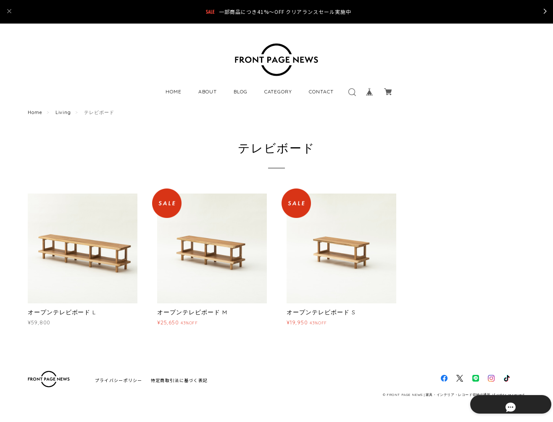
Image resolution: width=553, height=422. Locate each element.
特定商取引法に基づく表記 (179, 380)
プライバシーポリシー (118, 380)
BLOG (241, 91)
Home (35, 112)
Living (63, 112)
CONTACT (321, 91)
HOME (174, 91)
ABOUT (207, 91)
